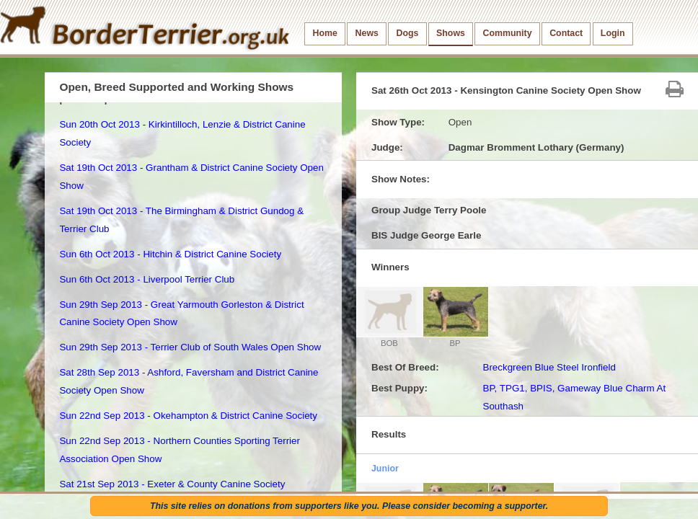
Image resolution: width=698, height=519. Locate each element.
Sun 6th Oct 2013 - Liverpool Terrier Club (146, 279)
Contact (566, 33)
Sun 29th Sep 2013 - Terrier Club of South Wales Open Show (190, 347)
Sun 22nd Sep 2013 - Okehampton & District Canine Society (188, 415)
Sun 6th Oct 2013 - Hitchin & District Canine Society (170, 254)
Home (325, 33)
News (367, 33)
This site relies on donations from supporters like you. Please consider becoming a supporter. (349, 506)
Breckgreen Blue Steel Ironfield (548, 367)
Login (613, 33)
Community (507, 33)
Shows (450, 33)
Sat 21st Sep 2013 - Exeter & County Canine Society (172, 484)
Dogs (408, 33)
